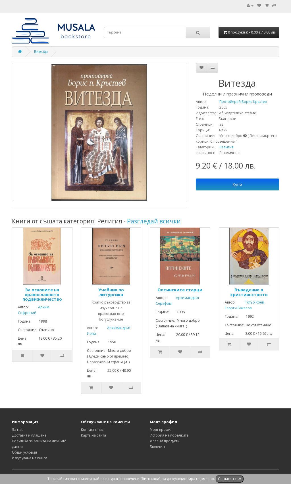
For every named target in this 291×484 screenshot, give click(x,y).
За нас (17, 429)
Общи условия (24, 452)
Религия (227, 147)
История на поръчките (169, 435)
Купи (237, 184)
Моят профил (161, 429)
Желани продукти (165, 441)
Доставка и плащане (29, 435)
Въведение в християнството (249, 292)
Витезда (41, 51)
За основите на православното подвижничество (42, 294)
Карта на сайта (93, 435)
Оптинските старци (179, 289)
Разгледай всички (154, 221)
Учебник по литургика (111, 292)
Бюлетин (157, 446)
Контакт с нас (92, 429)
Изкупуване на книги (29, 458)
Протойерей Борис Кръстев (237, 101)
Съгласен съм (229, 478)
